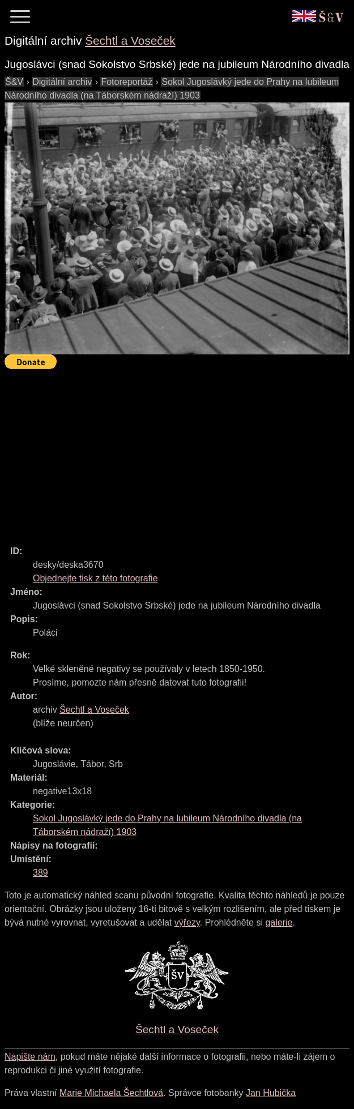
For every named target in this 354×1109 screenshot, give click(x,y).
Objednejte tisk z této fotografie (95, 578)
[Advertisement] (179, 452)
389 (40, 872)
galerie (278, 922)
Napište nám (30, 1056)
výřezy (187, 922)
